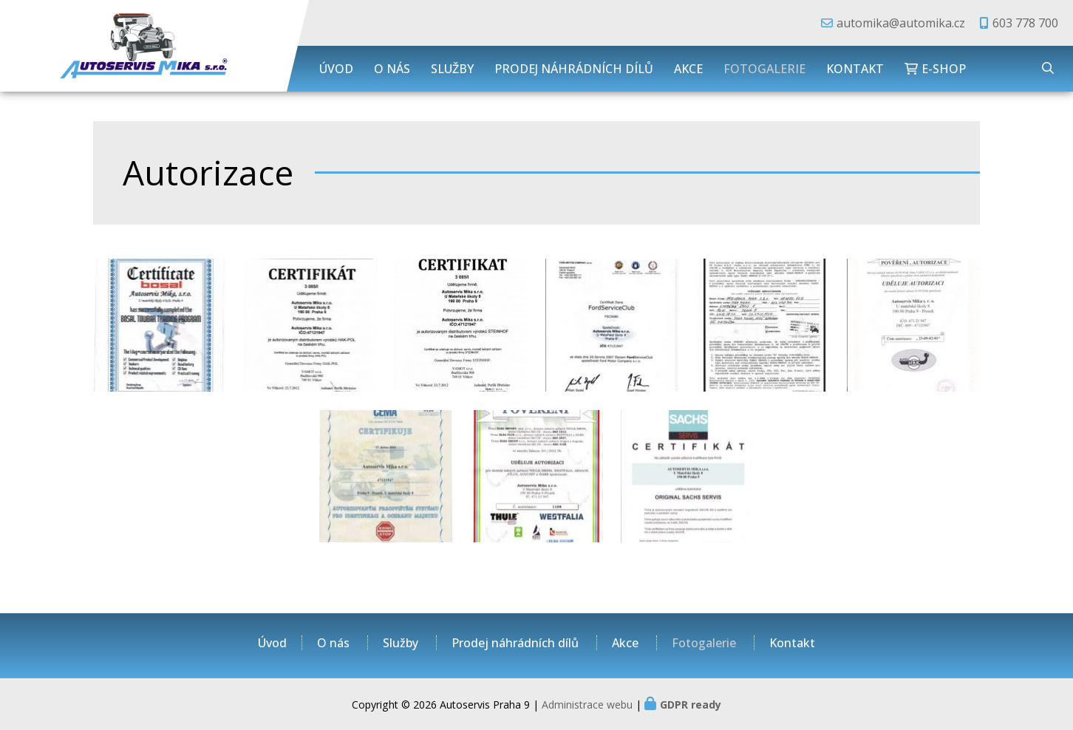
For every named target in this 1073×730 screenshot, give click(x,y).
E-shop (944, 69)
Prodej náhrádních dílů (573, 69)
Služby (452, 69)
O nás (392, 69)
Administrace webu (587, 704)
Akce (688, 69)
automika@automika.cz (901, 23)
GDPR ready (690, 704)
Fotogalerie (764, 69)
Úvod (336, 69)
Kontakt (855, 69)
